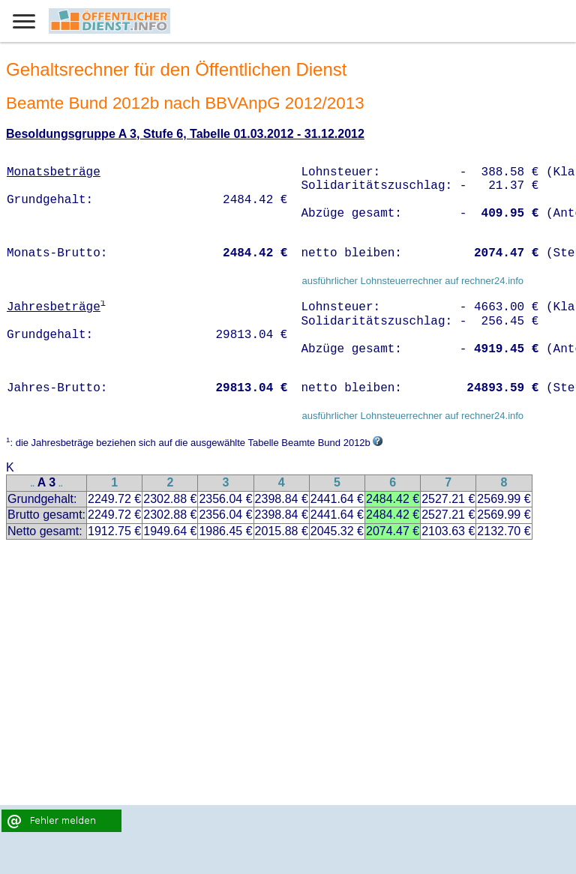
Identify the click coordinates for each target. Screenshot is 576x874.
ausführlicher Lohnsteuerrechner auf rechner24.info (413, 280)
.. (33, 484)
